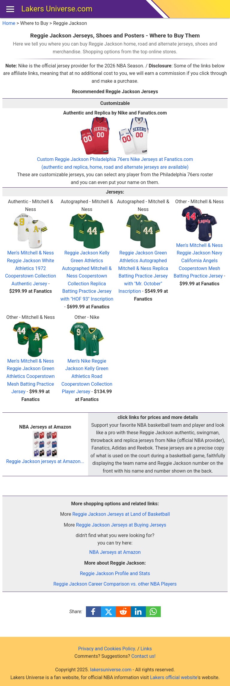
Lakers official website (173, 677)
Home (8, 23)
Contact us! (143, 656)
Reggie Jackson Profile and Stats (115, 573)
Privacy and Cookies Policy (106, 649)
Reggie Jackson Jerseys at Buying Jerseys (121, 525)
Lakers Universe (57, 8)
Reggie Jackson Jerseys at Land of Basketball (121, 514)
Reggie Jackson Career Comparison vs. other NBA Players (115, 584)
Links (146, 649)
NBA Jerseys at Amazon (115, 552)
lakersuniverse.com (110, 670)
